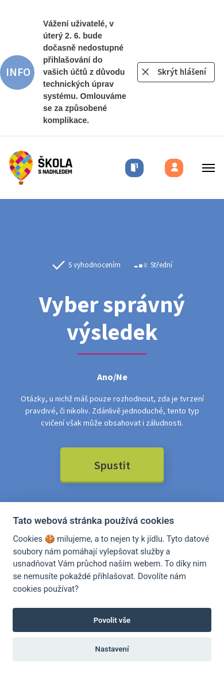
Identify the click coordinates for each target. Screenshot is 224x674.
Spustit (112, 465)
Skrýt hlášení (181, 71)
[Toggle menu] (205, 167)
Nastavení (112, 649)
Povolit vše (112, 620)
